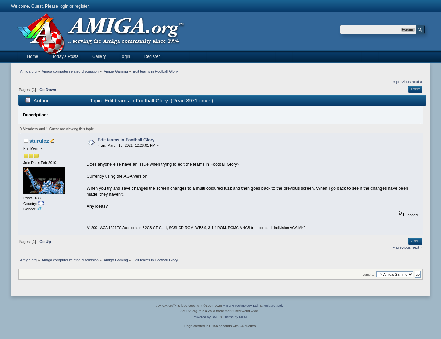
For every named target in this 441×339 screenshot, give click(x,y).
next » (417, 82)
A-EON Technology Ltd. (241, 305)
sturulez (39, 141)
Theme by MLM (235, 317)
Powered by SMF (206, 317)
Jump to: (369, 274)
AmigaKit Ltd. (272, 305)
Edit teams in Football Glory (126, 139)
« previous (402, 82)
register (82, 6)
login (64, 6)
